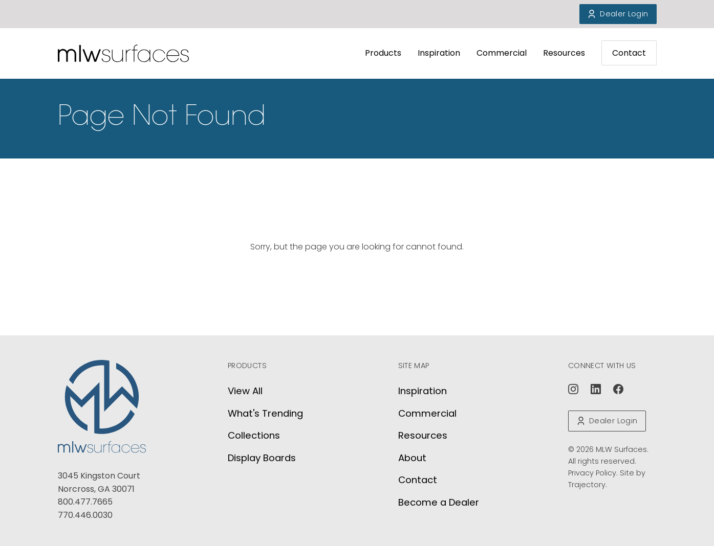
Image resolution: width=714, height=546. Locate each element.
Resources (564, 53)
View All (245, 390)
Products (383, 53)
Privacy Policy (592, 473)
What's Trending (265, 413)
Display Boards (262, 457)
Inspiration (439, 53)
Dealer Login (618, 14)
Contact (629, 53)
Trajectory (586, 485)
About (412, 457)
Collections (254, 435)
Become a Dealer (438, 502)
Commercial (502, 53)
